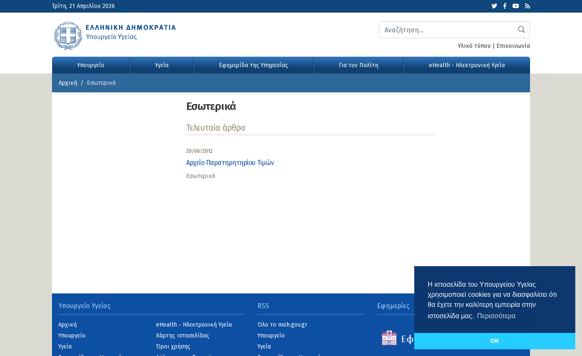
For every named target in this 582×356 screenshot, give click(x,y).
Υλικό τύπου (474, 46)
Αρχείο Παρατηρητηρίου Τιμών (230, 163)
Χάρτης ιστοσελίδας (182, 335)
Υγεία (162, 65)
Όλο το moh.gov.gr (282, 324)
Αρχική (68, 82)
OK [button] (494, 341)
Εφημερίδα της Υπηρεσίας (253, 65)
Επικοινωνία (513, 46)
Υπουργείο (90, 65)
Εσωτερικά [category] (200, 176)
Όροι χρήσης (173, 346)
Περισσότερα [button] (496, 315)
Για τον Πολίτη (358, 65)
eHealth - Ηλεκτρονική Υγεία (467, 65)
